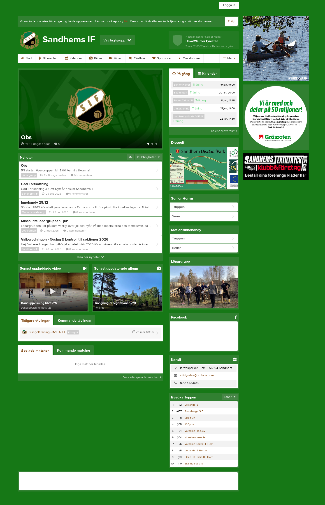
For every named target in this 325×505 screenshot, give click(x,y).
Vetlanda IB (191, 405)
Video (115, 58)
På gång (181, 74)
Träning (198, 85)
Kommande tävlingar (75, 320)
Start (26, 58)
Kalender (73, 58)
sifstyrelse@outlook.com (197, 375)
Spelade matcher (35, 350)
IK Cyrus (190, 424)
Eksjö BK (190, 418)
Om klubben (189, 58)
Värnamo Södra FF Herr (199, 444)
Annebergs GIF (194, 411)
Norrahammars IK (195, 437)
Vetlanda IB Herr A (196, 450)
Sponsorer (162, 58)
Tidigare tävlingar (35, 320)
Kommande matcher (73, 350)
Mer (229, 58)
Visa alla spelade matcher (142, 377)
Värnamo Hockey (195, 431)
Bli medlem (48, 58)
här (126, 21)
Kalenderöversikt (224, 131)
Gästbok (137, 58)
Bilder (95, 58)
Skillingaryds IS (194, 463)
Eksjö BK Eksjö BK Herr (199, 457)
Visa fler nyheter (90, 257)
